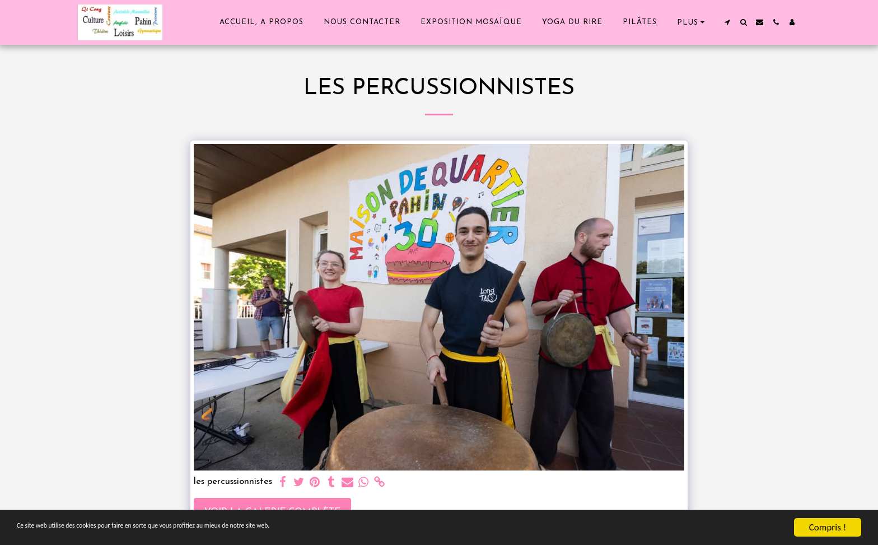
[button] (727, 22)
